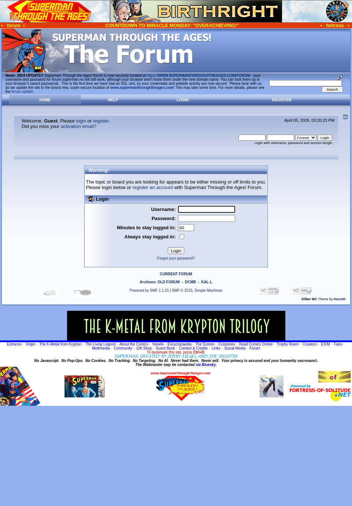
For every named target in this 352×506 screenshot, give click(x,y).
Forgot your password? (175, 258)
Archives (147, 282)
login (81, 121)
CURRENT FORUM (176, 274)
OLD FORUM (169, 282)
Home (45, 100)
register (101, 121)
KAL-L (206, 282)
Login (183, 100)
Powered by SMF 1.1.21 (149, 290)
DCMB (190, 282)
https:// (198, 75)
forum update (22, 92)
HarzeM (339, 299)
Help (113, 100)
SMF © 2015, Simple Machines (197, 290)
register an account (153, 187)
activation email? (78, 126)
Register (282, 100)
